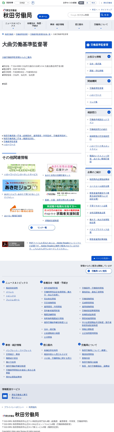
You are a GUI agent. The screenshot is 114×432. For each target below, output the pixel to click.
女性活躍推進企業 (97, 213)
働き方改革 (11, 359)
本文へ (94, 10)
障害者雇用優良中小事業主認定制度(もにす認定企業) (99, 196)
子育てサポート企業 (98, 206)
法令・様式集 (95, 64)
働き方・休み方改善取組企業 (99, 221)
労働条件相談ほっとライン (99, 121)
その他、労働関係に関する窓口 (58, 355)
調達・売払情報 (96, 70)
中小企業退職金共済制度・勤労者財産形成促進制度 (96, 322)
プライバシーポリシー (14, 404)
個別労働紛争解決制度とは (56, 321)
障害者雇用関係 (89, 317)
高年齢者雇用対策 (52, 309)
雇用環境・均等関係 (53, 305)
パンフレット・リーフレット (19, 347)
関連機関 (98, 80)
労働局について (90, 342)
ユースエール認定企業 (99, 186)
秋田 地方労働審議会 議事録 (96, 363)
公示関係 (48, 335)
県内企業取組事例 (14, 374)
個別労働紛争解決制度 (16, 363)
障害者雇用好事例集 (98, 239)
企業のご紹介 (98, 172)
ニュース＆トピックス (17, 282)
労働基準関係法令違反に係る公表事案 (20, 368)
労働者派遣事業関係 (91, 309)
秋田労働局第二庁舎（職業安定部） (19, 138)
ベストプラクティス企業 (99, 230)
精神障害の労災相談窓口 (99, 137)
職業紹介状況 (12, 355)
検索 (106, 15)
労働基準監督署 (10, 141)
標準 (81, 3)
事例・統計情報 (14, 342)
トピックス (11, 294)
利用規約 (33, 404)
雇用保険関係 (88, 305)
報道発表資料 (12, 286)
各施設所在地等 (51, 347)
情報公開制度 (88, 328)
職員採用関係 (88, 351)
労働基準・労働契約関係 (93, 286)
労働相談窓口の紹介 (98, 129)
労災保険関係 (50, 301)
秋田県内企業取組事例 (99, 179)
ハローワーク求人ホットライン (99, 147)
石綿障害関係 (88, 301)
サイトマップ (106, 10)
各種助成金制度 (89, 313)
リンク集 (93, 102)
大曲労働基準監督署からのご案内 (17, 57)
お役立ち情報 (98, 56)
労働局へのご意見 (99, 271)
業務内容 (86, 355)
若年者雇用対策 (51, 286)
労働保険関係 (88, 297)
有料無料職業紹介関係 (54, 317)
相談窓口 (98, 112)
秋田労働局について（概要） (95, 347)
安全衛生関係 (50, 297)
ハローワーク (9, 144)
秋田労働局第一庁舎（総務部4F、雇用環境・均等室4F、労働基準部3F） (35, 135)
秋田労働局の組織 (90, 359)
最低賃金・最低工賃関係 (93, 290)
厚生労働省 (107, 3)
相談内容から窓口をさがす (56, 351)
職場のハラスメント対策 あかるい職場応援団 (99, 159)
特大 (93, 3)
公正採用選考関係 (90, 331)
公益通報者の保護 (52, 331)
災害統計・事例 (13, 351)
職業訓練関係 (50, 313)
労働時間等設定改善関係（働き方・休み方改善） (58, 291)
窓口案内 (48, 342)
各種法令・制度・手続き (56, 282)
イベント (10, 290)
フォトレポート (13, 298)
